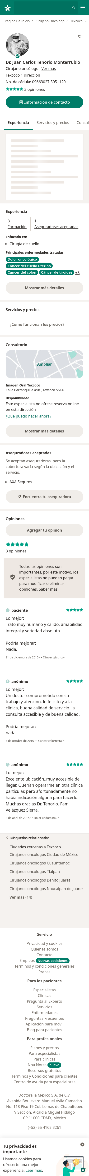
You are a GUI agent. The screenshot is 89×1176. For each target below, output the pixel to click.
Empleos (44, 960)
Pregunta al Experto (44, 1001)
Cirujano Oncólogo (50, 21)
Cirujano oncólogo (22, 68)
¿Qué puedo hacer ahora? (28, 416)
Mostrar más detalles (53, 289)
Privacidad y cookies (44, 943)
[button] (44, 102)
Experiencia (18, 122)
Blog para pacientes (44, 1029)
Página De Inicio (17, 21)
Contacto (45, 954)
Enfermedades (44, 1012)
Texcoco (49, 390)
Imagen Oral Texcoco (23, 385)
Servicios (44, 1007)
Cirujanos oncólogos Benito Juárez (39, 880)
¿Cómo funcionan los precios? (37, 324)
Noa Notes (44, 1064)
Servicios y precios (53, 122)
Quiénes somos (44, 949)
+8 (77, 272)
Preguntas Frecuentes (44, 1018)
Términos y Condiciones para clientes (45, 1076)
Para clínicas (44, 1059)
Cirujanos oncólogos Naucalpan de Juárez (46, 888)
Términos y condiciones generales (44, 966)
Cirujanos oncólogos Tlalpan (34, 871)
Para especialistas (44, 1053)
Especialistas (44, 989)
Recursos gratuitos (44, 1070)
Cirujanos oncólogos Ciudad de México (43, 854)
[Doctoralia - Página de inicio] (9, 7)
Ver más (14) (20, 897)
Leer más (34, 1170)
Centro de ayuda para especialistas (44, 1081)
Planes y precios (44, 1047)
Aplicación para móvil (44, 1024)
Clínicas (44, 995)
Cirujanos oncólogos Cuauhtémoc (39, 863)
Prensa (44, 971)
